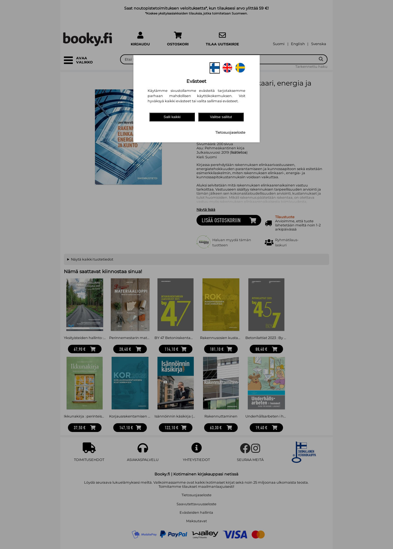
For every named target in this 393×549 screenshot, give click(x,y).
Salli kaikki (171, 117)
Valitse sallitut (221, 117)
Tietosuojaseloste (230, 132)
